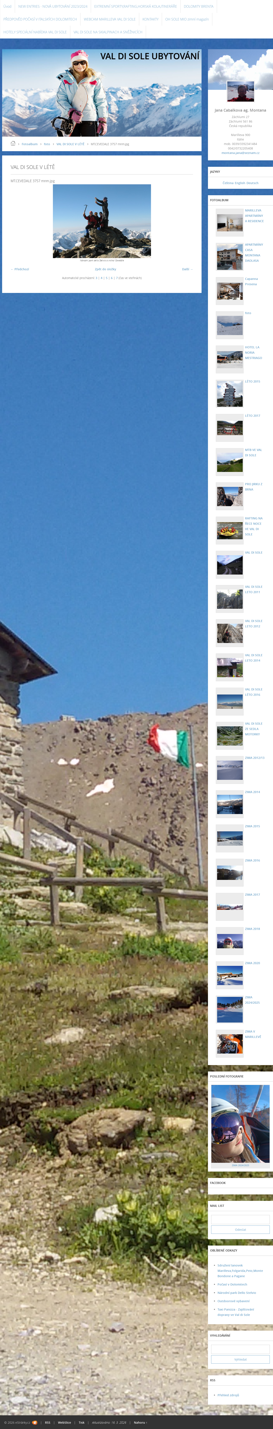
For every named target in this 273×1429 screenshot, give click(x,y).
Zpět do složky (105, 269)
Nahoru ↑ (140, 1422)
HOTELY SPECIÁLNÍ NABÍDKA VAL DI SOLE (35, 32)
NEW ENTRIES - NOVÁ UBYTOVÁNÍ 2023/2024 (52, 6)
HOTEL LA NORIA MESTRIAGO (253, 352)
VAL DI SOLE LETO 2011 (254, 589)
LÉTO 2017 (252, 416)
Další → (187, 269)
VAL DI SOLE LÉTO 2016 (254, 692)
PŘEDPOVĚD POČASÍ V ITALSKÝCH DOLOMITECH (40, 19)
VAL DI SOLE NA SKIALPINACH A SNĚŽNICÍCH (108, 32)
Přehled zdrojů (228, 1395)
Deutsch (252, 183)
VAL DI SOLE (254, 552)
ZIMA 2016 (252, 860)
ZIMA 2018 (252, 929)
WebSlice (64, 1422)
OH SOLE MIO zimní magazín (187, 19)
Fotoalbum (30, 144)
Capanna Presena (251, 281)
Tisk (81, 1422)
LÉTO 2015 (252, 381)
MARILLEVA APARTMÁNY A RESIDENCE (254, 215)
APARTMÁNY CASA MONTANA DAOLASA (254, 252)
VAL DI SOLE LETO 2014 (254, 657)
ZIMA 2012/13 (254, 758)
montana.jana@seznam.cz (241, 153)
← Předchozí (20, 269)
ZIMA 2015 (252, 826)
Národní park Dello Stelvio (237, 1293)
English (240, 183)
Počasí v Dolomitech (232, 1284)
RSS (47, 1422)
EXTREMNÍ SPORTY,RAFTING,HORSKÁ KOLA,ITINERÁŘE (135, 6)
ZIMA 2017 (252, 895)
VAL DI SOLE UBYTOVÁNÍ (149, 56)
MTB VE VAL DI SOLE (253, 452)
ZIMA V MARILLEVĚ (253, 1034)
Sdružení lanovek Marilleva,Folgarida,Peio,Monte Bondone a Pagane (240, 1270)
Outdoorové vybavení (234, 1301)
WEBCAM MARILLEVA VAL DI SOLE (110, 19)
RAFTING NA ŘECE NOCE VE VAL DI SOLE (254, 526)
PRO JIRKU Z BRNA (253, 486)
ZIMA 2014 (252, 792)
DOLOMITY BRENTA (198, 6)
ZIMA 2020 (252, 963)
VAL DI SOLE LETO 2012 (254, 623)
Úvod (7, 6)
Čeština (228, 183)
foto (47, 144)
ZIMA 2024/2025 (252, 1000)
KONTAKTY (150, 19)
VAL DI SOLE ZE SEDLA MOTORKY (254, 728)
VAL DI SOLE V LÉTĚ (70, 144)
